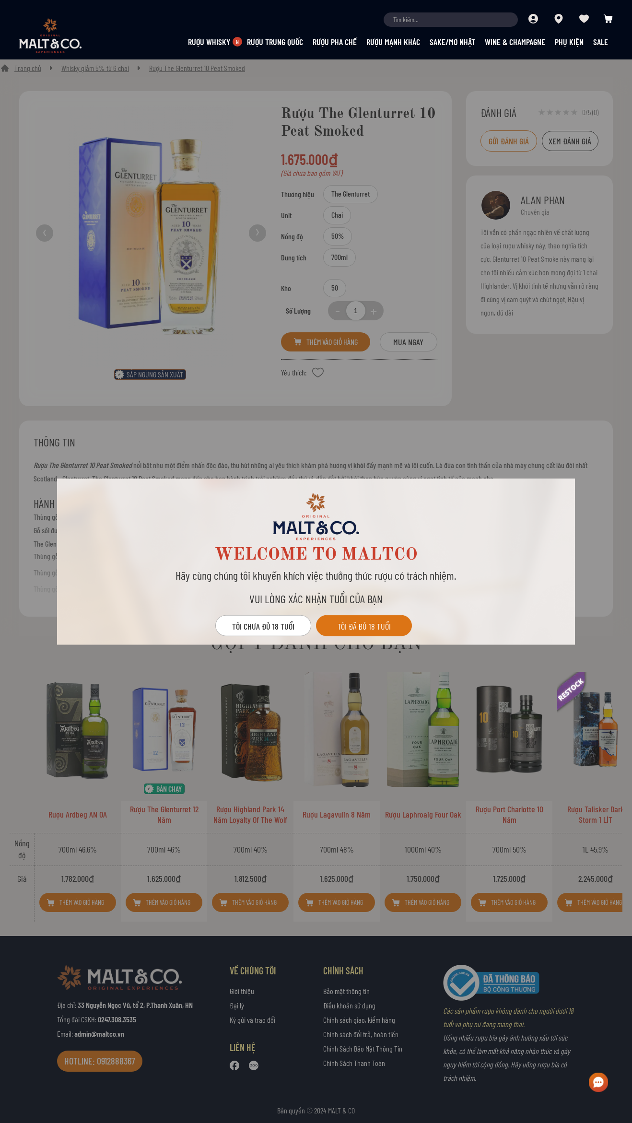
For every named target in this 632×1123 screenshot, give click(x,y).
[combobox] (451, 19)
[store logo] (67, 35)
